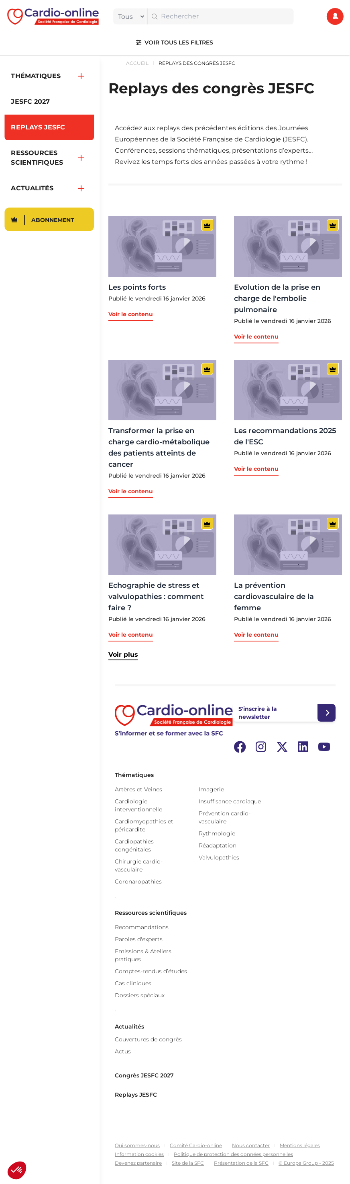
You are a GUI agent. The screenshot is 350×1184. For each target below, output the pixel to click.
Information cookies (139, 1154)
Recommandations (142, 927)
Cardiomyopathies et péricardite (144, 825)
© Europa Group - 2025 (306, 1163)
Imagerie (211, 789)
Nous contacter (251, 1145)
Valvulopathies (219, 857)
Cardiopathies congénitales (134, 845)
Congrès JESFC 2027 (144, 1075)
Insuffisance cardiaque (230, 801)
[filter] (129, 16)
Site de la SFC (188, 1163)
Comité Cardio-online (196, 1145)
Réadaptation (217, 845)
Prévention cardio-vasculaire (224, 817)
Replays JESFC (136, 1094)
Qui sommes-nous (137, 1145)
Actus (123, 1051)
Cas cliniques (133, 983)
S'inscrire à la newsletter (257, 712)
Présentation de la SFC (241, 1163)
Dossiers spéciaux (140, 995)
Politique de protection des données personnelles (233, 1154)
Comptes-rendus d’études (151, 971)
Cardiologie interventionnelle (138, 805)
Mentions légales (300, 1145)
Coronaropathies (138, 881)
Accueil (137, 63)
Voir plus (123, 654)
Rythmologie (217, 833)
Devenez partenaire (138, 1163)
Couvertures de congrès (148, 1039)
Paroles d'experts (139, 939)
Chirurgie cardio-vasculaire (139, 865)
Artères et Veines (138, 789)
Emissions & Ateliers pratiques (143, 955)
